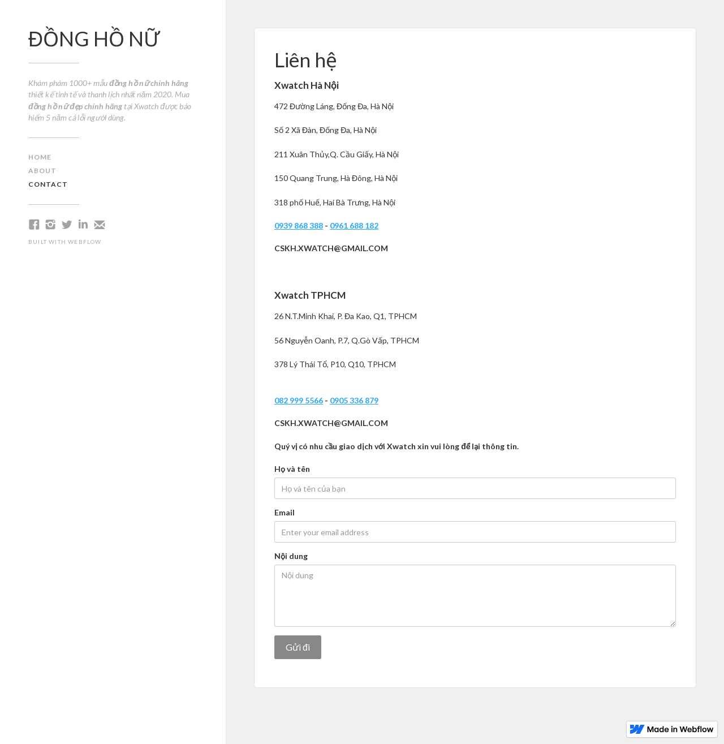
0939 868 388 (298, 225)
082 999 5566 (298, 400)
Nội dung (291, 556)
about (42, 170)
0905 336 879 (354, 400)
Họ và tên (292, 469)
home (39, 157)
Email (284, 512)
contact (48, 184)
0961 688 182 (354, 225)
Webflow (84, 241)
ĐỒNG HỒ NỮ (94, 38)
